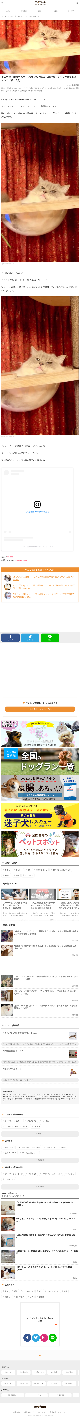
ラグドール (28, 875)
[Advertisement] (40, 670)
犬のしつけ (8, 1372)
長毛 (16, 875)
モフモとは (62, 1412)
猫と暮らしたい (38, 1383)
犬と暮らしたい (38, 1372)
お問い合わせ (17, 1412)
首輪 (5, 1291)
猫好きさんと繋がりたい (61, 869)
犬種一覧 (40, 1134)
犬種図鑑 (40, 1160)
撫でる (6, 1296)
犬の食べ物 (24, 1372)
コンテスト (72, 11)
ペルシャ (70, 1173)
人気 (8, 11)
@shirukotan (21, 560)
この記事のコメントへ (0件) (40, 709)
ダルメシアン (31, 1121)
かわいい (18, 869)
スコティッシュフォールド (51, 1173)
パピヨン (35, 1126)
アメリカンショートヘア (13, 1173)
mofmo (40, 3)
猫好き (6, 875)
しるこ (6, 869)
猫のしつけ (8, 1383)
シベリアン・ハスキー (12, 1121)
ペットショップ (51, 1291)
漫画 (56, 11)
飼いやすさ (19, 1296)
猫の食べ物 (24, 1383)
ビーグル (44, 1121)
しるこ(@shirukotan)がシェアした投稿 (37, 546)
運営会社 (53, 1412)
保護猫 (40, 1296)
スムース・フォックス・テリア (15, 1126)
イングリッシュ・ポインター (28, 1147)
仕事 (30, 1296)
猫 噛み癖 (60, 1395)
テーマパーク (27, 1291)
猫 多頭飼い (12, 1395)
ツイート (30, 637)
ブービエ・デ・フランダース (55, 1147)
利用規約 (27, 1412)
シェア (10, 637)
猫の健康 (54, 1383)
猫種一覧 (40, 1187)
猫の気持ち (69, 1383)
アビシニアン (9, 1179)
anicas (10, 557)
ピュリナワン (36, 1395)
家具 (64, 1291)
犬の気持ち (69, 1372)
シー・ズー (8, 1147)
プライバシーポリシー (40, 1412)
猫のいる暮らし (40, 869)
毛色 (15, 1291)
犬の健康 (54, 1372)
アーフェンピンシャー (29, 1153)
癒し (40, 11)
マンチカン (31, 1173)
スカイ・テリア (9, 1153)
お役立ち (24, 11)
